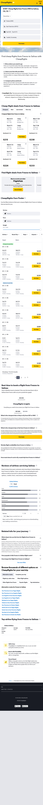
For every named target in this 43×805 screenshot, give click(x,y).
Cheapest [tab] (5, 109)
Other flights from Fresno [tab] (9, 582)
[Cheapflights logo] (6, 2)
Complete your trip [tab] (21, 574)
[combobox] (7, 16)
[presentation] (10, 11)
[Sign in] (37, 3)
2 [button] (21, 377)
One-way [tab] (28, 109)
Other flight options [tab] (22, 578)
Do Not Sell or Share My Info (21, 697)
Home (10, 680)
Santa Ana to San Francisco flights (11, 610)
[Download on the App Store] (25, 706)
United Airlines (13, 481)
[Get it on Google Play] (17, 706)
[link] (18, 189)
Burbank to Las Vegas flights (10, 600)
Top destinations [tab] (34, 582)
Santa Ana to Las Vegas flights (10, 607)
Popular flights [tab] (23, 582)
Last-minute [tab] (19, 109)
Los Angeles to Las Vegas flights (10, 598)
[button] (21, 21)
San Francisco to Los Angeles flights (12, 593)
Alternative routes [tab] (8, 574)
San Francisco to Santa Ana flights (11, 614)
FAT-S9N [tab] (18, 411)
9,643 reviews (13, 486)
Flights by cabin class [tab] (8, 578)
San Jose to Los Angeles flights (10, 612)
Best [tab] (12, 109)
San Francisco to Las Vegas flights (11, 590)
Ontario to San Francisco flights (10, 602)
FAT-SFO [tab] (21, 398)
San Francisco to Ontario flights (10, 605)
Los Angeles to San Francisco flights (12, 595)
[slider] (41, 230)
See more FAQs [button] (21, 562)
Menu (40, 3)
